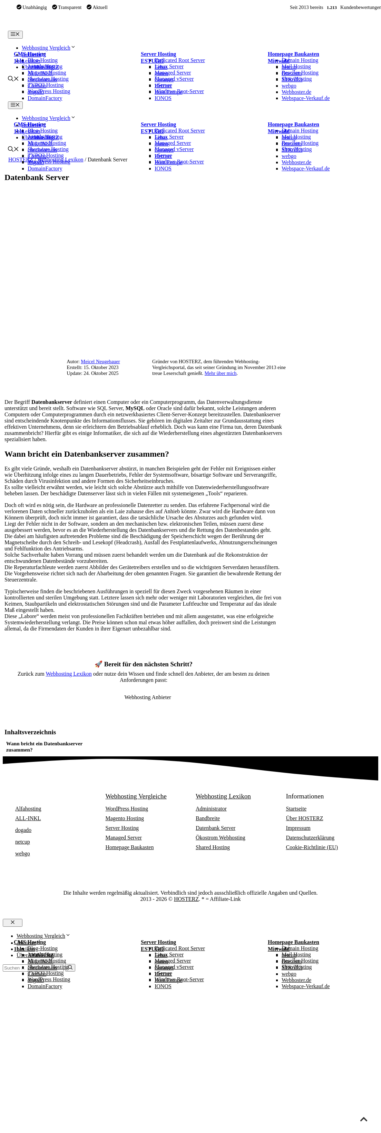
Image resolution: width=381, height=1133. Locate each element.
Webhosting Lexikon (68, 674)
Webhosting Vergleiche (136, 796)
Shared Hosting (213, 847)
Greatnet (164, 79)
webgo (289, 86)
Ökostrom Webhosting (220, 838)
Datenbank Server (215, 828)
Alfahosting (41, 67)
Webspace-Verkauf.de (306, 98)
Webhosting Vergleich (49, 48)
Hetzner (163, 86)
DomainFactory (45, 98)
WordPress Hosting (127, 809)
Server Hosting (158, 54)
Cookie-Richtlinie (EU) (312, 847)
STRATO (292, 79)
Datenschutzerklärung (310, 838)
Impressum (298, 828)
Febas (161, 67)
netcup (289, 67)
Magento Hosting (125, 818)
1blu (19, 61)
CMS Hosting (30, 54)
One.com (292, 73)
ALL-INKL (40, 73)
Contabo (37, 86)
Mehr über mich (221, 373)
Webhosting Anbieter (43, 796)
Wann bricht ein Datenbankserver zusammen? (44, 747)
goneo (161, 73)
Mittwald (279, 61)
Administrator (211, 809)
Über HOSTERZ (304, 818)
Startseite (296, 809)
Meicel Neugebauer (100, 361)
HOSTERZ (186, 899)
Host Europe (168, 92)
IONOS (163, 98)
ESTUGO (152, 61)
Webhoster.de (296, 92)
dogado (36, 92)
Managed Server (124, 838)
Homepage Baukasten (293, 54)
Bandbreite (208, 818)
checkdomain (42, 79)
